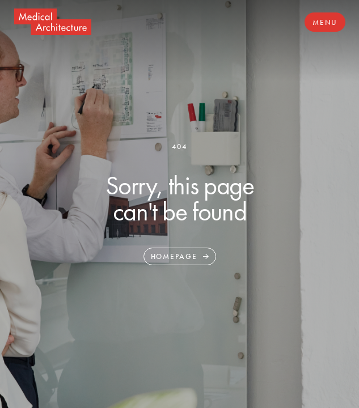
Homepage (174, 256)
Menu (324, 22)
